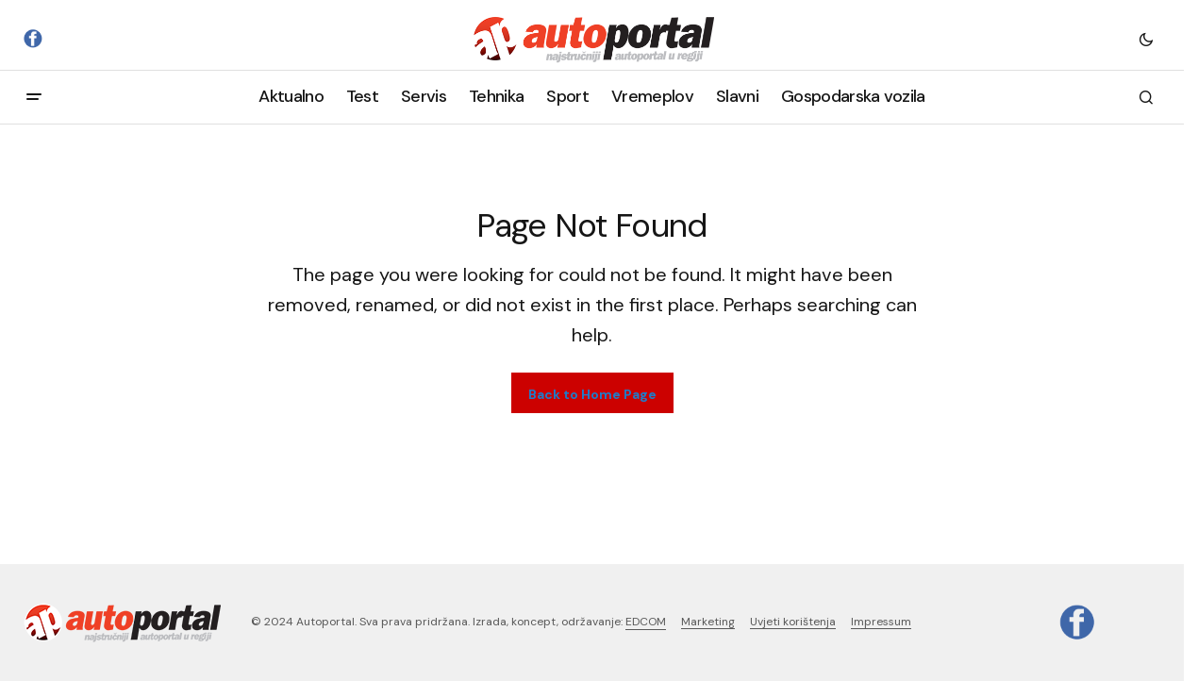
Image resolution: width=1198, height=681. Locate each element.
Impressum (881, 621)
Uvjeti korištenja (793, 621)
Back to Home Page (592, 394)
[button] (1146, 38)
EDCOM (645, 621)
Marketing (708, 621)
